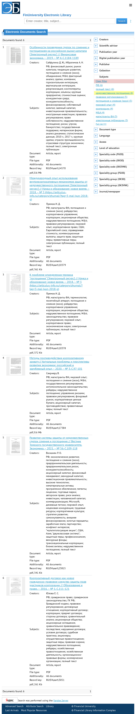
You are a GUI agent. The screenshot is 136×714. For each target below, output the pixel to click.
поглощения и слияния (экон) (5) (114, 100)
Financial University (85, 706)
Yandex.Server (60, 700)
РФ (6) (99, 85)
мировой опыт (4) (105, 104)
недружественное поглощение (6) (114, 93)
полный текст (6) (105, 89)
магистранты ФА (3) (106, 116)
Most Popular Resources (34, 710)
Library (50, 706)
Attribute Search (35, 706)
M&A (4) (100, 112)
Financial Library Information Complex (95, 710)
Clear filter (101, 81)
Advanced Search (14, 706)
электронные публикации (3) (112, 120)
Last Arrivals (12, 710)
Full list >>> (101, 124)
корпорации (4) (104, 108)
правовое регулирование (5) (111, 97)
